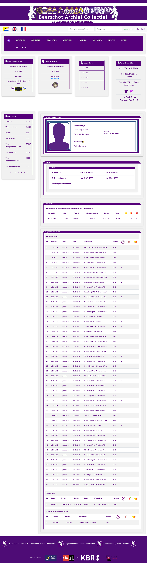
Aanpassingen (88, 63)
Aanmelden (129, 29)
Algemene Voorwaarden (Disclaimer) (80, 544)
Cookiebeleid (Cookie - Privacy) (116, 544)
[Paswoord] (109, 29)
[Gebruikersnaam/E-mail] (81, 29)
